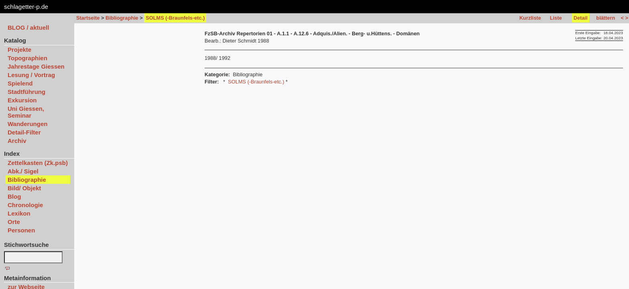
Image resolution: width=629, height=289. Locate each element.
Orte (14, 221)
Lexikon (19, 213)
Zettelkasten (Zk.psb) (38, 162)
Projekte (19, 49)
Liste (556, 18)
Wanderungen (27, 123)
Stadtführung (26, 91)
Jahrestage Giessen (36, 66)
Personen (21, 230)
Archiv (17, 140)
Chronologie (25, 204)
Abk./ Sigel (23, 171)
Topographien (27, 58)
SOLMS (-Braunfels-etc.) (256, 82)
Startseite (87, 18)
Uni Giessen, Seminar (26, 112)
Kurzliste (530, 18)
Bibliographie (122, 18)
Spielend (20, 83)
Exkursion (22, 100)
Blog (14, 196)
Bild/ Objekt (24, 188)
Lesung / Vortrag (31, 74)
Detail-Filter (24, 132)
